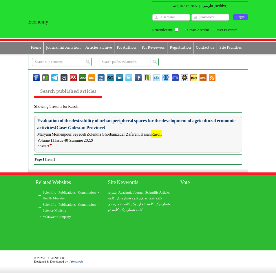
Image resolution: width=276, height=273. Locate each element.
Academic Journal (131, 192)
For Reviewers (153, 47)
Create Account (198, 30)
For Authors (127, 47)
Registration (180, 47)
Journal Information (63, 47)
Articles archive (98, 47)
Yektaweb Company (57, 217)
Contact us (205, 47)
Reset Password (226, 30)
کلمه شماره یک (151, 198)
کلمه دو (113, 210)
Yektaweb (76, 261)
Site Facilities (230, 47)
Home (36, 47)
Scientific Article (157, 192)
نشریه (112, 192)
